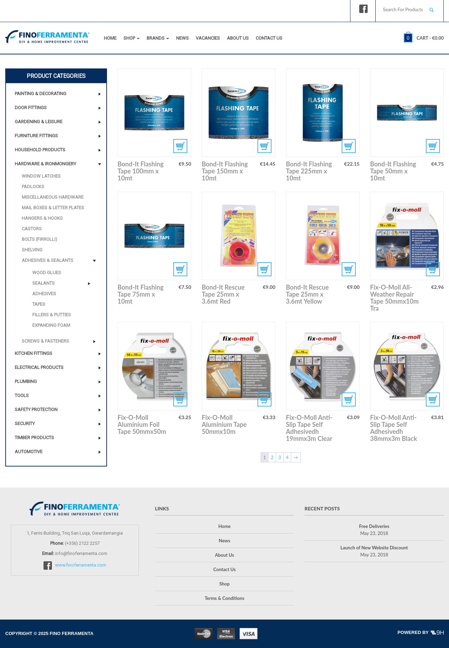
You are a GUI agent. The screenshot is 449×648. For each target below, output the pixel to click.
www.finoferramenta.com (80, 565)
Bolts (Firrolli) (39, 239)
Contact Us (269, 38)
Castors (32, 228)
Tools (22, 395)
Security (25, 423)
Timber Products (34, 437)
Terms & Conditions (224, 598)
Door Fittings (31, 107)
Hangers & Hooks (42, 218)
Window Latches (41, 176)
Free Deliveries (374, 526)
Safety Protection (36, 409)
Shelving (32, 249)
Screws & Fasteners (45, 341)
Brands (158, 38)
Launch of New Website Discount (374, 547)
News (182, 38)
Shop (131, 38)
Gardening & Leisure (38, 121)
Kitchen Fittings (33, 353)
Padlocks (33, 186)
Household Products (40, 149)
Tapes (38, 304)
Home (110, 38)
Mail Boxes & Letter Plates (53, 207)
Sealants (43, 283)
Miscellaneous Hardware (52, 197)
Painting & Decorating (40, 93)
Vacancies (208, 38)
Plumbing (26, 381)
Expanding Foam (51, 325)
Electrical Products (39, 367)
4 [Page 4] (287, 457)
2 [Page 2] (272, 457)
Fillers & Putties (51, 314)
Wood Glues (46, 272)
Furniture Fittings (36, 135)
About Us (238, 38)
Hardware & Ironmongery (45, 163)
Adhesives (44, 293)
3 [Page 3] (279, 457)
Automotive (28, 451)
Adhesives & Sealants (47, 260)
